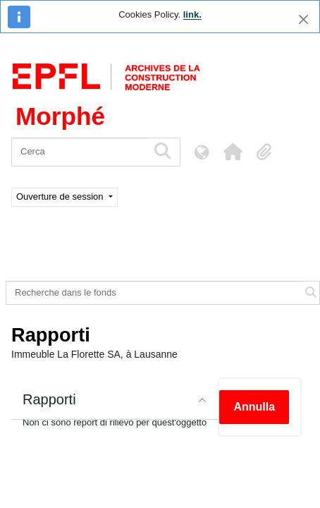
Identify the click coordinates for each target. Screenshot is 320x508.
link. (192, 14)
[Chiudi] (303, 19)
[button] (232, 152)
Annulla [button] (254, 407)
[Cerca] (79, 152)
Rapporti (49, 399)
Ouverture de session (61, 196)
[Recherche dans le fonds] (154, 293)
